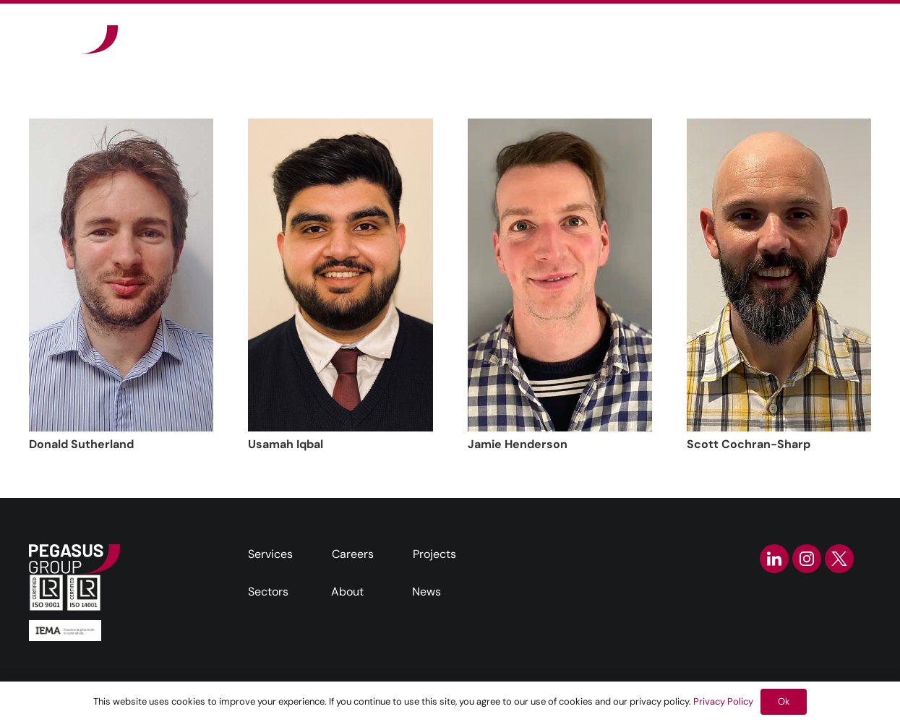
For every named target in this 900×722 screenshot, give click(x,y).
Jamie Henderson (517, 444)
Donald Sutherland (81, 444)
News (426, 591)
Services (270, 554)
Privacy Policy (723, 701)
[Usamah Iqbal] (340, 275)
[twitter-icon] (839, 558)
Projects (434, 554)
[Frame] (73, 39)
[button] (696, 39)
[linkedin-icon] (774, 558)
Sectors (268, 591)
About (347, 591)
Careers (353, 554)
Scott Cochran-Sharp (748, 444)
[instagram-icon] (806, 558)
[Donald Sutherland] (121, 275)
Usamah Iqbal (285, 444)
